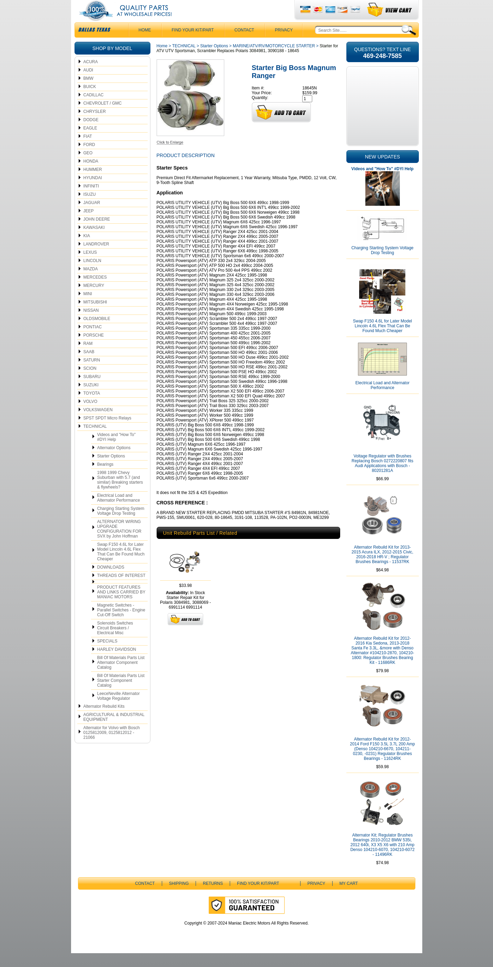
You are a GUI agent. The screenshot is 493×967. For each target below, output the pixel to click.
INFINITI (91, 199)
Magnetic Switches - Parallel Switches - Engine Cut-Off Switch (121, 624)
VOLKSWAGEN (98, 423)
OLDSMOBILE (96, 332)
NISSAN (91, 324)
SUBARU (92, 390)
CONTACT (244, 43)
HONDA (90, 175)
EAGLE (90, 141)
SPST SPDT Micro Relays (107, 431)
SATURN (91, 373)
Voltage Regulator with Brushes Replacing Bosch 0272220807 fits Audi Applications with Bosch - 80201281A (382, 477)
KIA (86, 249)
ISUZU (89, 208)
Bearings (105, 478)
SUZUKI (91, 398)
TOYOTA (91, 407)
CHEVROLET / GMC (102, 117)
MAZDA (90, 282)
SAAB (89, 365)
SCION (90, 382)
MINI (87, 307)
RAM (88, 357)
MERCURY (93, 299)
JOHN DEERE (96, 233)
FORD (89, 158)
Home (162, 59)
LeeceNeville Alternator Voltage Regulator (118, 710)
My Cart (348, 897)
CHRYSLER (94, 125)
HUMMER (92, 183)
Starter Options (111, 469)
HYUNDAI (92, 191)
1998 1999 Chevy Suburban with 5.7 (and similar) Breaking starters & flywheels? (120, 493)
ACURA (90, 75)
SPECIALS (107, 654)
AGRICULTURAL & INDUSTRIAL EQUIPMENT (114, 731)
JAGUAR (91, 216)
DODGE (91, 133)
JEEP (88, 224)
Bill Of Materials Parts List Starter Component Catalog (121, 694)
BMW (88, 92)
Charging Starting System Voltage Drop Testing (121, 525)
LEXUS (90, 266)
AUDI (88, 83)
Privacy (284, 43)
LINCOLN (92, 274)
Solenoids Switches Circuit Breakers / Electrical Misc (115, 642)
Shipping (179, 897)
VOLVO (90, 415)
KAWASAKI (94, 241)
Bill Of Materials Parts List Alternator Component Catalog (121, 676)
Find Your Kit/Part (193, 43)
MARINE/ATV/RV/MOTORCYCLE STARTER (274, 59)
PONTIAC (92, 340)
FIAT (87, 150)
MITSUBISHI (95, 315)
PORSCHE (93, 349)
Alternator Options (114, 461)
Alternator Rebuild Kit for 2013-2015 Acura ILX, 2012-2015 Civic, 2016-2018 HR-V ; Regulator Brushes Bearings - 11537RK (382, 568)
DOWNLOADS (111, 581)
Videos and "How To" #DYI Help (116, 451)
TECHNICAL (95, 440)
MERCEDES (95, 291)
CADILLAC (93, 108)
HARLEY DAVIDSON (116, 663)
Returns (213, 897)
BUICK (89, 100)
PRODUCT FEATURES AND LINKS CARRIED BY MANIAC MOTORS (121, 606)
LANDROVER (96, 257)
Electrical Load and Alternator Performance (118, 511)
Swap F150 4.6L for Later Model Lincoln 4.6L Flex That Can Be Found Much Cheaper (121, 565)
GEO (88, 166)
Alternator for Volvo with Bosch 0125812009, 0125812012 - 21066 (111, 746)
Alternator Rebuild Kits (104, 720)
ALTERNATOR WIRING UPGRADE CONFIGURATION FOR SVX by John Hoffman (119, 542)
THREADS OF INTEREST (121, 589)
